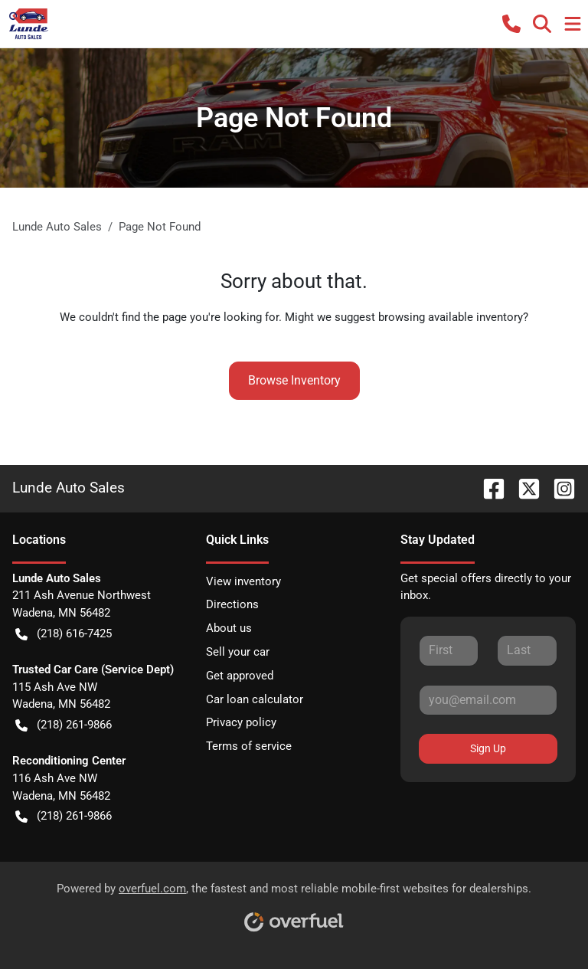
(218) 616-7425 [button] (63, 634)
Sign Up (488, 748)
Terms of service (249, 746)
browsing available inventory (450, 317)
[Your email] (488, 700)
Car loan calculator (254, 699)
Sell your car (238, 652)
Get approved (239, 676)
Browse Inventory (294, 380)
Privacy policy (241, 722)
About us (229, 628)
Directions (232, 604)
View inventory (243, 581)
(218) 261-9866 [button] (63, 725)
